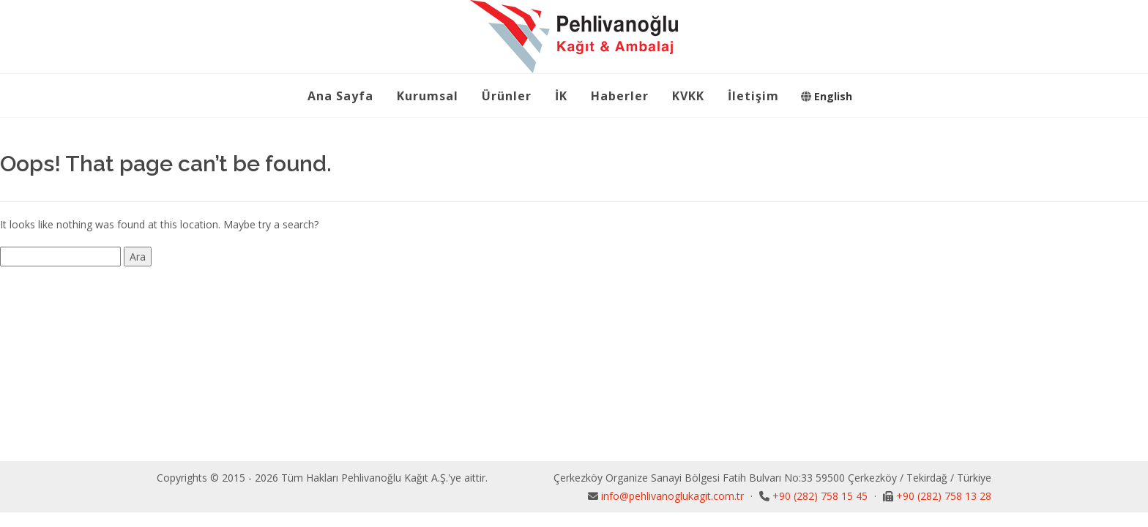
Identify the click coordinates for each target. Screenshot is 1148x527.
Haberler (620, 96)
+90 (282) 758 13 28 (943, 496)
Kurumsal (427, 96)
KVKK (688, 96)
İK (561, 96)
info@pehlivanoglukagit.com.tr (674, 496)
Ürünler (507, 96)
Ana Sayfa (340, 96)
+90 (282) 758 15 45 (821, 496)
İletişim (753, 96)
